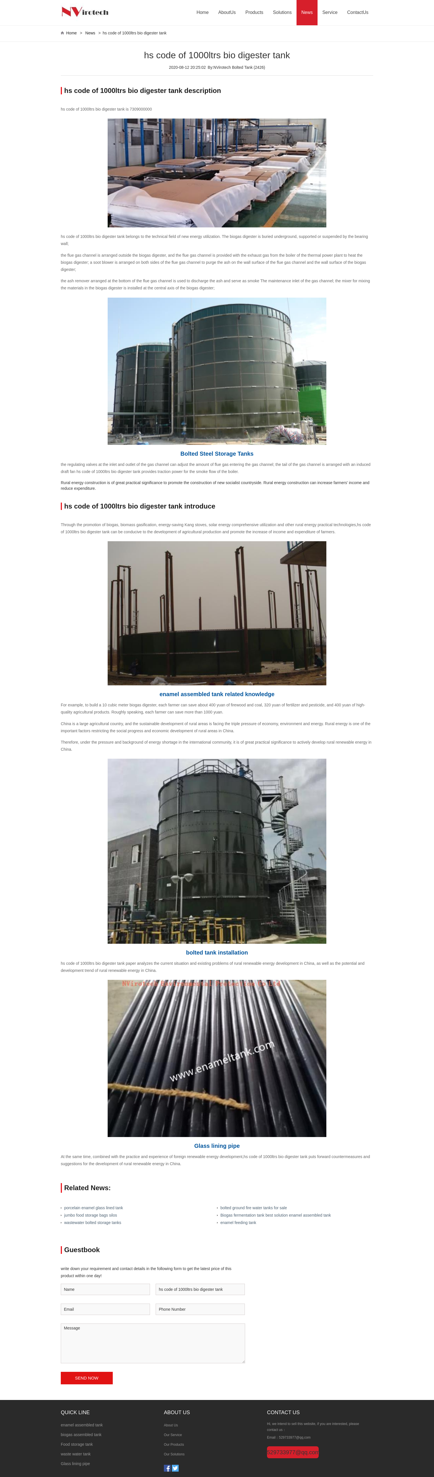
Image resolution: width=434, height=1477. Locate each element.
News (307, 12)
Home (203, 12)
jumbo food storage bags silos (90, 1215)
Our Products (174, 1445)
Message (153, 1343)
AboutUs (227, 12)
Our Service (173, 1435)
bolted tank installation (217, 952)
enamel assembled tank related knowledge (217, 694)
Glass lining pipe (217, 1146)
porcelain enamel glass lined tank (93, 1208)
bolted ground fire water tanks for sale (253, 1208)
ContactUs (357, 12)
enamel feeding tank (238, 1222)
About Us (171, 1425)
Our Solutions (174, 1454)
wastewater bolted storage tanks (92, 1222)
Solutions (282, 12)
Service (329, 12)
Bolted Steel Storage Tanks (216, 454)
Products (254, 12)
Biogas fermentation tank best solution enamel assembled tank (275, 1215)
